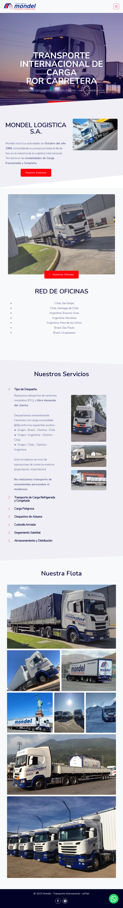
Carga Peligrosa (24, 509)
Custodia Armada (25, 525)
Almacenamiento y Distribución (33, 541)
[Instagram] (65, 901)
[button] (63, 105)
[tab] (32, 389)
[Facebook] (58, 901)
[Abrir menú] (116, 6)
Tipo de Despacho (25, 389)
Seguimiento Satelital (27, 533)
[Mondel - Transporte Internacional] (20, 6)
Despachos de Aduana (28, 517)
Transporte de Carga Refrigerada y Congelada (34, 499)
